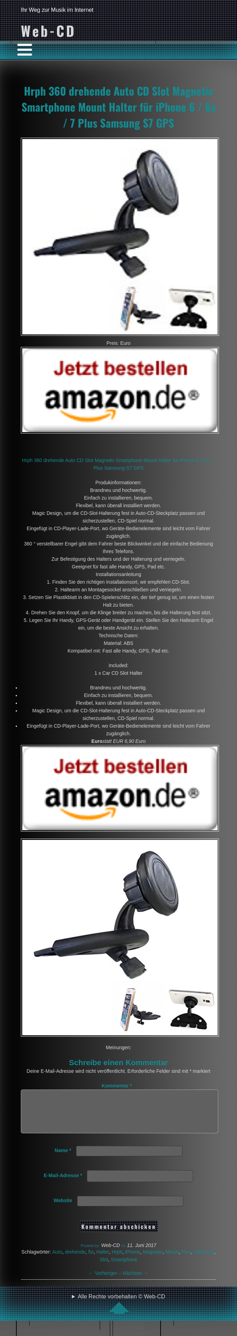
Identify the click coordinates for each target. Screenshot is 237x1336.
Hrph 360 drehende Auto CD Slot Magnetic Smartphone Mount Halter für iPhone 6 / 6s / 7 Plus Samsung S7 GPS (118, 107)
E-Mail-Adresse (63, 1184)
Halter (102, 1260)
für (91, 1260)
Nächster (135, 1281)
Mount (172, 1260)
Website (63, 1209)
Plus (186, 1260)
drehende (75, 1260)
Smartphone (124, 1268)
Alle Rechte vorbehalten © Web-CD (121, 1312)
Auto (57, 1260)
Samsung (204, 1260)
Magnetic (153, 1260)
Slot (104, 1268)
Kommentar (116, 1085)
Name (63, 1158)
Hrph (117, 1260)
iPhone (132, 1260)
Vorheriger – (106, 1281)
